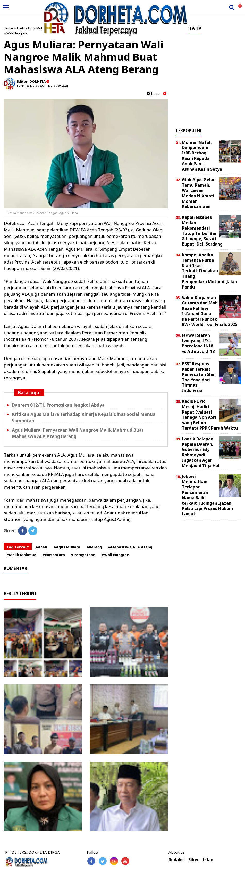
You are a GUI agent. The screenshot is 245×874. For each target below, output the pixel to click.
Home (8, 28)
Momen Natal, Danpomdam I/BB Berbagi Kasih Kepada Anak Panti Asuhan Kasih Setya (202, 155)
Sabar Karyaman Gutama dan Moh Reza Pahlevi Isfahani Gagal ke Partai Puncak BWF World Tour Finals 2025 (209, 311)
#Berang (94, 547)
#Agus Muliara (66, 547)
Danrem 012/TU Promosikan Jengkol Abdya (58, 405)
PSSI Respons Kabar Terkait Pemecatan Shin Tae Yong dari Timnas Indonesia (199, 377)
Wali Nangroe (16, 33)
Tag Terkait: (17, 547)
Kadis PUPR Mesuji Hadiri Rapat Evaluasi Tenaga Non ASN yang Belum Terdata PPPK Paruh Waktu (210, 414)
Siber (193, 859)
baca (153, 93)
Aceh (20, 28)
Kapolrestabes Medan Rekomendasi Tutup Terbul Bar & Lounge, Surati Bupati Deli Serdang (202, 230)
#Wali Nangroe (115, 554)
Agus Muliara (38, 28)
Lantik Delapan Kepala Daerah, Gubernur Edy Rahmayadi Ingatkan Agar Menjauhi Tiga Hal (200, 452)
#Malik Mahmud (21, 554)
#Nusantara (54, 554)
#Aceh (41, 547)
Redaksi (176, 859)
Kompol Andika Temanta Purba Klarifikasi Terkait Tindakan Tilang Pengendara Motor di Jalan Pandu (209, 271)
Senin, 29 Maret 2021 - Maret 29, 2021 (42, 86)
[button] (239, 3)
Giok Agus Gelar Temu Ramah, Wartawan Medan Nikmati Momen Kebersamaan (198, 193)
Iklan (207, 859)
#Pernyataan (83, 554)
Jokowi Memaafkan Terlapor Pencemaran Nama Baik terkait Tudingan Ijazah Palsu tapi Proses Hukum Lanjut (207, 495)
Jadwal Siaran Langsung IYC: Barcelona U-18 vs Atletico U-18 (198, 343)
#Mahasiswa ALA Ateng (130, 547)
